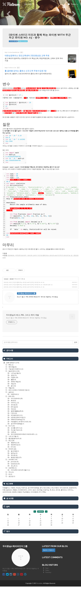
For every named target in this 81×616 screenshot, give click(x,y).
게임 (13, 413)
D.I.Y (11, 455)
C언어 (13, 443)
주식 (11, 501)
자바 (13, 438)
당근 (34, 519)
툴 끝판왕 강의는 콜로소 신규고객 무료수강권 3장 (26, 71)
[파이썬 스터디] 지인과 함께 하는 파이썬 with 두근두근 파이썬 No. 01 (23, 287)
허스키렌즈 (55, 517)
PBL (10, 394)
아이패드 (12, 489)
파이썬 (12, 279)
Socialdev (39, 613)
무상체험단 (26, 521)
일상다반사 (13, 400)
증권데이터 (73, 517)
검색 (75, 372)
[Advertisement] (40, 353)
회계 (13, 430)
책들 (11, 417)
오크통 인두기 (16, 457)
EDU (11, 426)
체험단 (15, 519)
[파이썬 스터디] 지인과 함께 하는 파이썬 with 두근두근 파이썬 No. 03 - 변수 (40, 36)
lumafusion (15, 493)
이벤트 (14, 407)
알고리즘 (14, 480)
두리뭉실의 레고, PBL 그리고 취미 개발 (22, 315)
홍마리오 (64, 519)
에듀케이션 (15, 474)
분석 (41, 517)
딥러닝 (13, 482)
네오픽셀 (39, 519)
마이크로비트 (16, 428)
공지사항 (28, 4)
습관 (11, 421)
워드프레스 (47, 517)
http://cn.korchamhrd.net (12, 52)
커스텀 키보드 (16, 459)
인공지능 (46, 519)
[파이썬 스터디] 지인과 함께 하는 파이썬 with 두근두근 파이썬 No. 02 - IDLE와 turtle (27, 284)
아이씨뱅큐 (34, 521)
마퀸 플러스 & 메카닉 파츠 (20, 451)
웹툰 (13, 409)
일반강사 (9, 519)
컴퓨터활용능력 (16, 440)
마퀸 (4, 519)
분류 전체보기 (12, 392)
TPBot (44, 521)
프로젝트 (12, 497)
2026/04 (40, 541)
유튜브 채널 (15, 411)
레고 (11, 470)
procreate (14, 491)
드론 (13, 461)
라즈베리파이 (16, 445)
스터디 (30, 519)
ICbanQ (18, 517)
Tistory (73, 4)
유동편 (19, 521)
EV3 (13, 476)
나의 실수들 (15, 403)
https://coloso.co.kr (10, 67)
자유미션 (24, 517)
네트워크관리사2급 (17, 447)
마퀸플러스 (6, 517)
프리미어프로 (7, 521)
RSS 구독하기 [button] (48, 579)
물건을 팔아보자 (14, 468)
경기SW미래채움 (17, 453)
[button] (6, 12)
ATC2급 (14, 436)
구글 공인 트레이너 (15, 398)
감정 (13, 405)
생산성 (11, 506)
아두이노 (14, 432)
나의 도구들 (13, 466)
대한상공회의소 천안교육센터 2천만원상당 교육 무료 (27, 56)
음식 (13, 415)
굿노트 (13, 495)
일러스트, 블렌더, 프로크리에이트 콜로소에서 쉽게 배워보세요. (28, 74)
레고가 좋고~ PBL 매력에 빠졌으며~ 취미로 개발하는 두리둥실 (26, 318)
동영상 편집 (15, 487)
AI (10, 504)
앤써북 (14, 521)
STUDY (6, 279)
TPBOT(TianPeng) (17, 449)
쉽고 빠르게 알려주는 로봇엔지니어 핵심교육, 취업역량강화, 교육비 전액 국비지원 (34, 59)
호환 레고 (14, 472)
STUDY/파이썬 (13, 41)
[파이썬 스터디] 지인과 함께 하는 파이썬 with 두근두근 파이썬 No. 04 (23, 282)
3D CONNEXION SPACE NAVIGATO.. (23, 464)
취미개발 (12, 396)
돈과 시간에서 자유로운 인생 (18, 419)
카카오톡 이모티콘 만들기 (20, 499)
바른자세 (14, 424)
